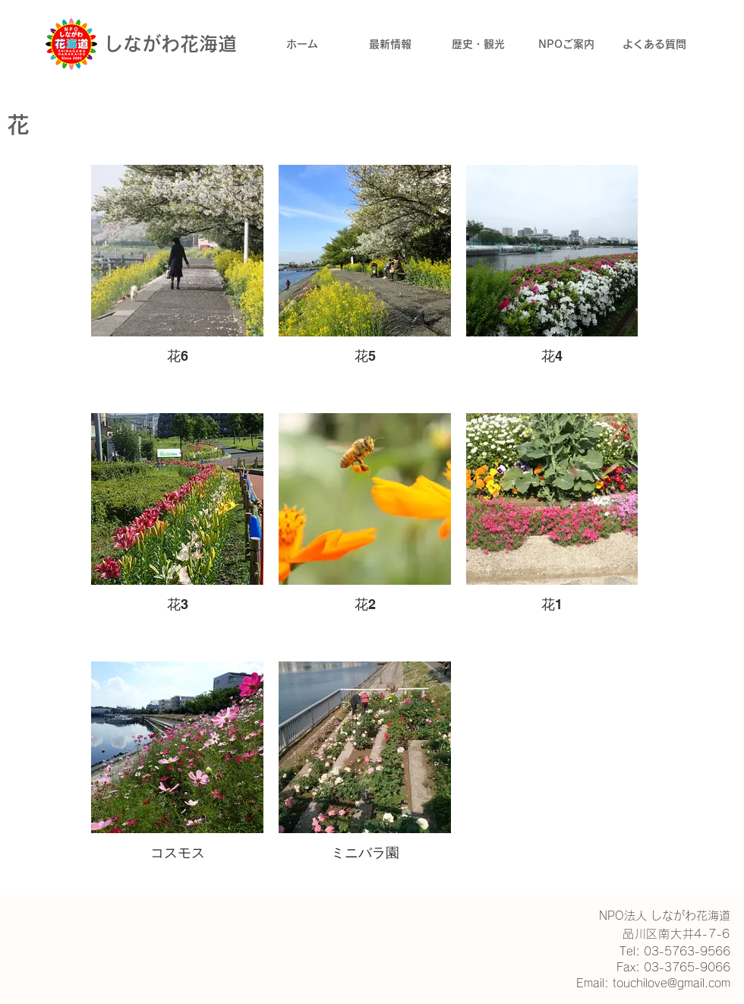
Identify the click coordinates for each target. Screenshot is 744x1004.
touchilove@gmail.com (671, 983)
